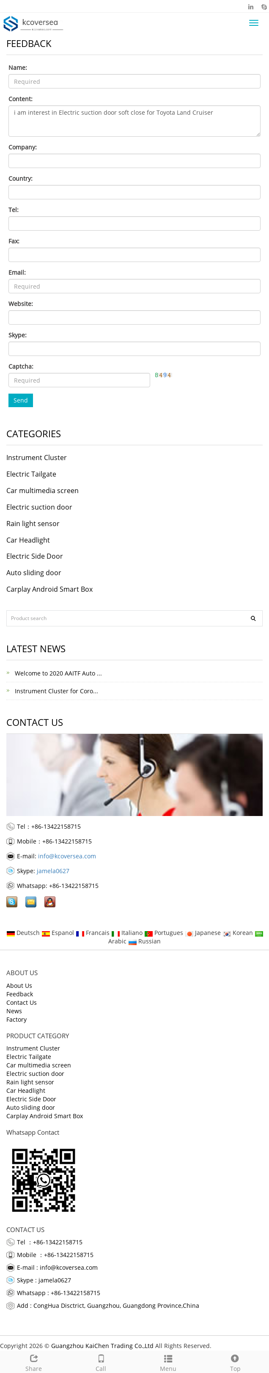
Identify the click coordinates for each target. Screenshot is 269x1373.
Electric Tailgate (31, 474)
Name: (17, 67)
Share (33, 1362)
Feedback (19, 994)
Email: (17, 272)
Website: (20, 304)
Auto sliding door (33, 572)
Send (21, 400)
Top (235, 1362)
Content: (20, 99)
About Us (19, 986)
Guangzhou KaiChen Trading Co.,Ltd (102, 1346)
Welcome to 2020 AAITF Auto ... (57, 673)
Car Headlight (28, 540)
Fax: (13, 241)
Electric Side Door (34, 556)
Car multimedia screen (42, 490)
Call (100, 1362)
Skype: (17, 335)
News (14, 1011)
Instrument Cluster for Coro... (55, 691)
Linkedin (250, 6)
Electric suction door (39, 507)
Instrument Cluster (36, 457)
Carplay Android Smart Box (49, 589)
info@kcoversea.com (67, 856)
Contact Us (21, 1002)
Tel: (13, 210)
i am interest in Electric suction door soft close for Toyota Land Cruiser (134, 121)
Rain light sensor (33, 523)
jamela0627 (53, 871)
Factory (16, 1019)
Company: (22, 147)
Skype (263, 6)
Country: (20, 178)
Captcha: (20, 366)
